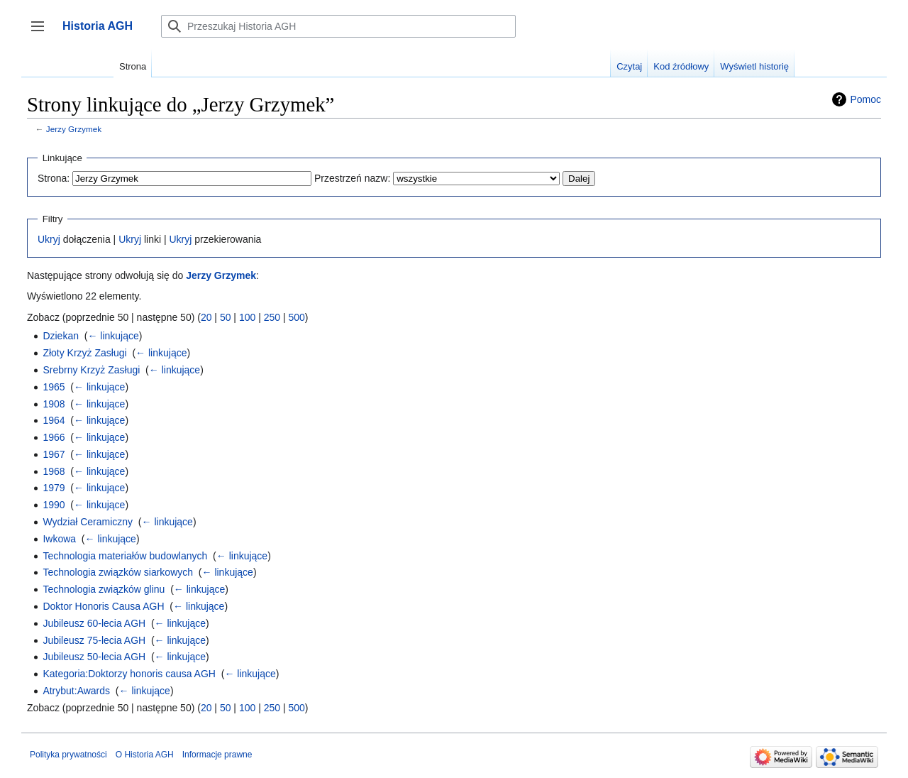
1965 (54, 387)
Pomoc (865, 99)
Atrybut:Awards (76, 690)
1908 (54, 404)
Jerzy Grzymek (73, 128)
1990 (54, 504)
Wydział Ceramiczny (88, 521)
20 (206, 317)
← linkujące (112, 335)
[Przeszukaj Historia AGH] (338, 26)
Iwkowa (59, 538)
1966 (54, 437)
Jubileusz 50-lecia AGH (94, 656)
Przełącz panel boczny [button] (42, 33)
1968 (54, 471)
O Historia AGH (145, 755)
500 (296, 317)
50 (225, 317)
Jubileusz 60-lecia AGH (94, 623)
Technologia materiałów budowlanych (125, 555)
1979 (54, 487)
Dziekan (61, 335)
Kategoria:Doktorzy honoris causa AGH (129, 673)
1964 (54, 420)
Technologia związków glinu (104, 589)
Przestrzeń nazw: (352, 178)
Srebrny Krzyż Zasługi (91, 370)
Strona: (54, 178)
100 (247, 317)
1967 (54, 454)
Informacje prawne (217, 755)
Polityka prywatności (68, 755)
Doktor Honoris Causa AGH (103, 606)
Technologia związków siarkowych (118, 572)
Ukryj (49, 239)
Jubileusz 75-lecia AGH (94, 640)
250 (272, 317)
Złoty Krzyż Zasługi (84, 352)
